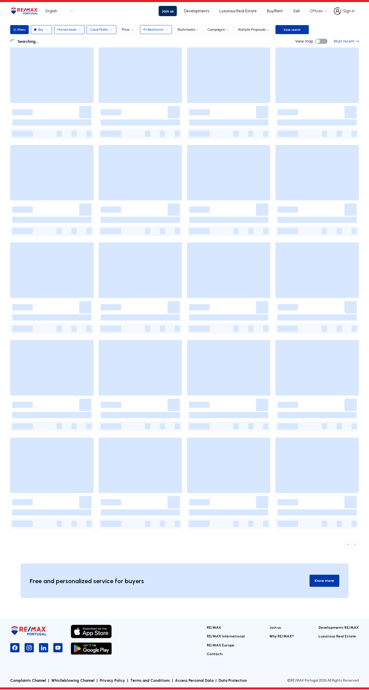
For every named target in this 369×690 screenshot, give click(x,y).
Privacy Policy (112, 680)
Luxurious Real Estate (238, 10)
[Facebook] (14, 648)
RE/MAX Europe (220, 645)
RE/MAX (214, 627)
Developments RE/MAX (339, 627)
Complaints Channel (28, 680)
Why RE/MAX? (281, 636)
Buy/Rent (275, 10)
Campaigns (219, 29)
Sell (296, 10)
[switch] (321, 41)
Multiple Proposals (255, 29)
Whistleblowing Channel (73, 680)
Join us (168, 11)
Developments (196, 10)
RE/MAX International (226, 636)
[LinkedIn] (43, 648)
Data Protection (233, 680)
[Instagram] (29, 648)
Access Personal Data (194, 680)
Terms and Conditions (150, 680)
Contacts (215, 654)
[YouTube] (58, 648)
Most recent (346, 41)
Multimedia (189, 29)
